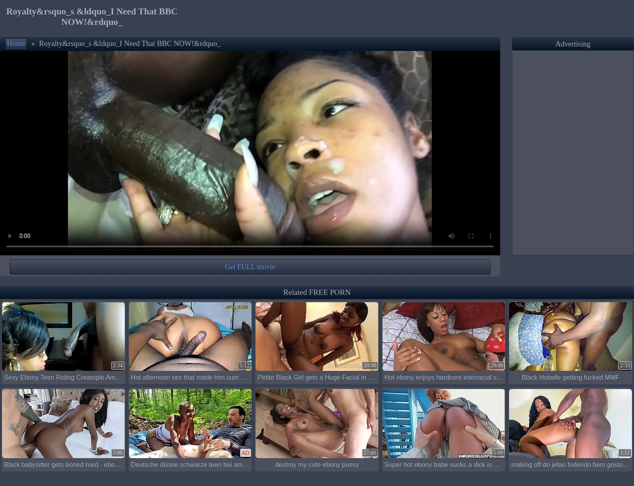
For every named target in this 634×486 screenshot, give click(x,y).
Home (16, 44)
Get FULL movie (250, 267)
